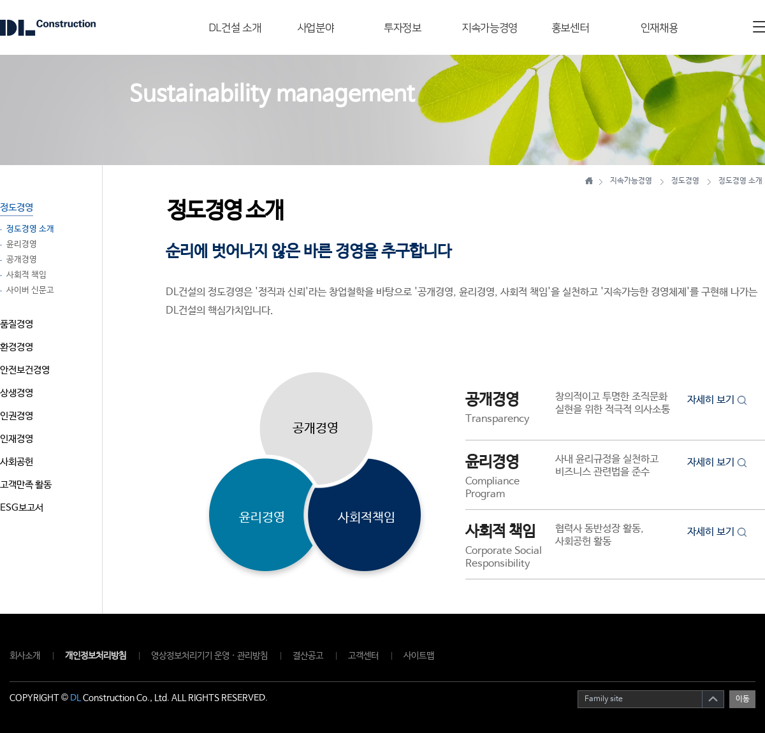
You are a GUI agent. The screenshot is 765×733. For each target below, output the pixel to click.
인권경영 (16, 415)
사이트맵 (419, 656)
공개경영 (21, 260)
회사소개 (25, 656)
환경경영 (16, 347)
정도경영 (16, 207)
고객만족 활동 (26, 484)
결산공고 (308, 656)
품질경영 (16, 324)
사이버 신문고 (30, 290)
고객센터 (363, 656)
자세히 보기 (717, 400)
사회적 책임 (26, 275)
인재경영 (16, 438)
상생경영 (16, 393)
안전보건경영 (25, 370)
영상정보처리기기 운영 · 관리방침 (209, 656)
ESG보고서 (21, 507)
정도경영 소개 (30, 229)
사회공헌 (16, 461)
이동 (743, 699)
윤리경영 (21, 244)
